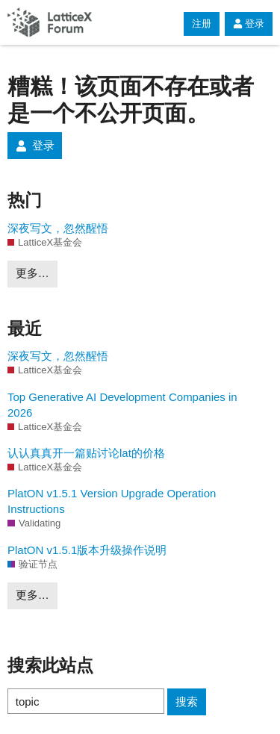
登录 (248, 23)
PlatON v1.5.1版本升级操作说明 (87, 550)
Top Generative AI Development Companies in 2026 (122, 405)
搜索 (186, 701)
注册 (201, 23)
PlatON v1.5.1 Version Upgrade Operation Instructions (111, 501)
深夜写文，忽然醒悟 (57, 228)
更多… (32, 273)
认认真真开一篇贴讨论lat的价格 (86, 453)
